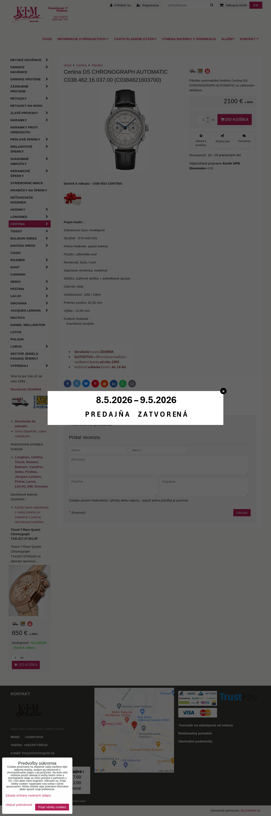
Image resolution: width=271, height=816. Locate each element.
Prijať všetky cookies (52, 807)
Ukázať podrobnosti (19, 804)
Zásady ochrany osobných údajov (28, 795)
